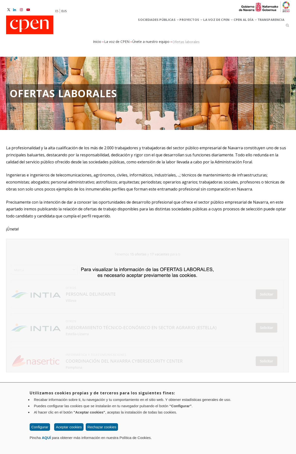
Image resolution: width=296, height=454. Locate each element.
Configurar (39, 427)
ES (56, 11)
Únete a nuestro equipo (150, 43)
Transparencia (266, 26)
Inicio (97, 43)
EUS (64, 11)
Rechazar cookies (101, 427)
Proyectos (159, 26)
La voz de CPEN (195, 26)
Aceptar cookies (69, 427)
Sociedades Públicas (118, 26)
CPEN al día (232, 26)
